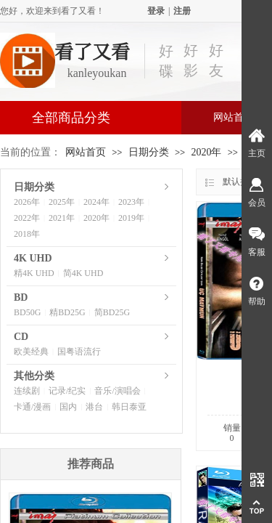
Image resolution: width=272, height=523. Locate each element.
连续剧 (27, 391)
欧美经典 (31, 351)
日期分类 (148, 152)
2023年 (131, 202)
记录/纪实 (67, 391)
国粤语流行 (79, 351)
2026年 (27, 202)
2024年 (96, 202)
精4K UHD (34, 273)
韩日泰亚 (129, 407)
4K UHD (33, 258)
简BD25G (112, 312)
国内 (68, 407)
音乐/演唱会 (117, 391)
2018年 (27, 234)
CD (21, 336)
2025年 (62, 202)
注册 (182, 11)
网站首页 (85, 152)
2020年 (206, 152)
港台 (94, 407)
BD (21, 297)
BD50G (27, 312)
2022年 (27, 218)
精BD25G (67, 312)
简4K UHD (83, 273)
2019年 (131, 218)
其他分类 (34, 375)
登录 (156, 11)
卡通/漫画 (32, 407)
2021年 (62, 218)
